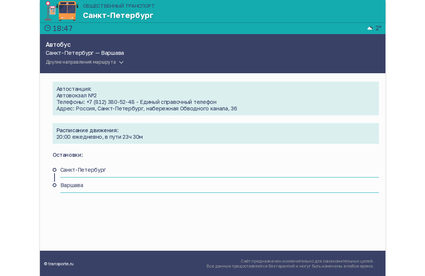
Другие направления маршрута (81, 62)
